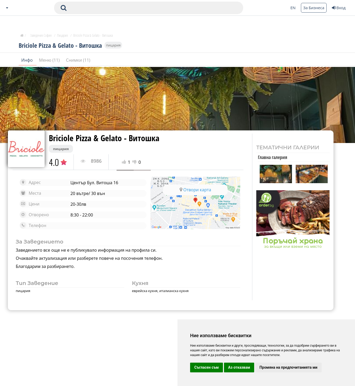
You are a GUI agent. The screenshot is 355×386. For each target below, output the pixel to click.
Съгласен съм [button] (206, 367)
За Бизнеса (313, 7)
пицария (113, 45)
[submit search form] (63, 8)
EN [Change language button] (293, 7)
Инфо (27, 60)
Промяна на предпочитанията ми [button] (288, 367)
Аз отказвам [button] (239, 367)
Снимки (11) (78, 60)
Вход (339, 7)
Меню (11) (50, 60)
